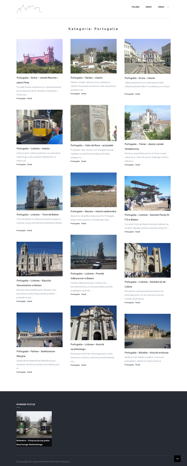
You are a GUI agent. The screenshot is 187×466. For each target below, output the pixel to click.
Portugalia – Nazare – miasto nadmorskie (93, 211)
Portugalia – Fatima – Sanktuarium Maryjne (36, 353)
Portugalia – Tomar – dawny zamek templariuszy (144, 146)
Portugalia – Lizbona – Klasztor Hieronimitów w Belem (34, 283)
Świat (149, 7)
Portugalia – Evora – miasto (140, 78)
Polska (135, 7)
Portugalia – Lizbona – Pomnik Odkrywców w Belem (87, 276)
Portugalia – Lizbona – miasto (33, 148)
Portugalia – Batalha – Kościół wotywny (147, 352)
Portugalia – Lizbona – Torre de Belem (38, 214)
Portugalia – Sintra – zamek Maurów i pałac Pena (37, 80)
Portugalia (21, 98)
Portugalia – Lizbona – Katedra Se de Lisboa (145, 284)
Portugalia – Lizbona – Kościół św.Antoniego (87, 346)
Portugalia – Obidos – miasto (87, 78)
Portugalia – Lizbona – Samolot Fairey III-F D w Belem (147, 217)
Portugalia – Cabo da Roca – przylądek (92, 145)
